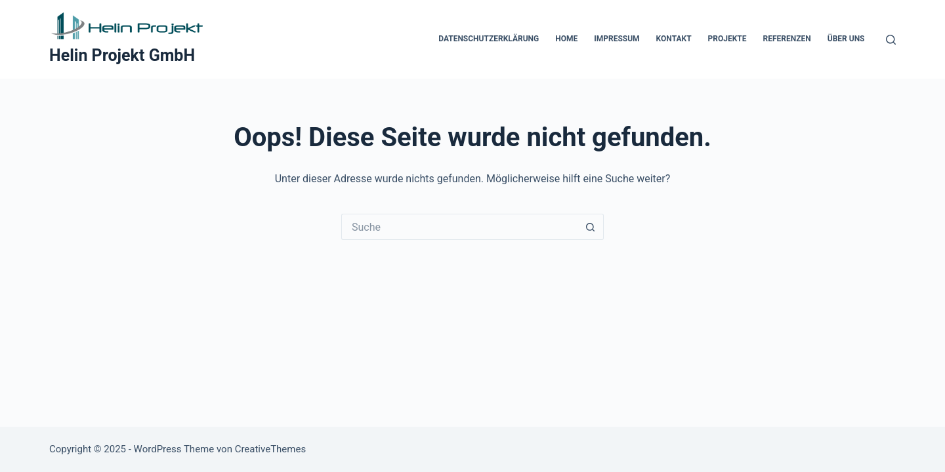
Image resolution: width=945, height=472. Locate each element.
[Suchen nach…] (459, 227)
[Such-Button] (591, 227)
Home (566, 38)
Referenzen (787, 38)
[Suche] (891, 40)
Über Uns (846, 38)
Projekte (727, 38)
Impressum (616, 38)
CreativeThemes (270, 449)
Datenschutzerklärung (488, 38)
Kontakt (674, 38)
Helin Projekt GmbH (122, 55)
